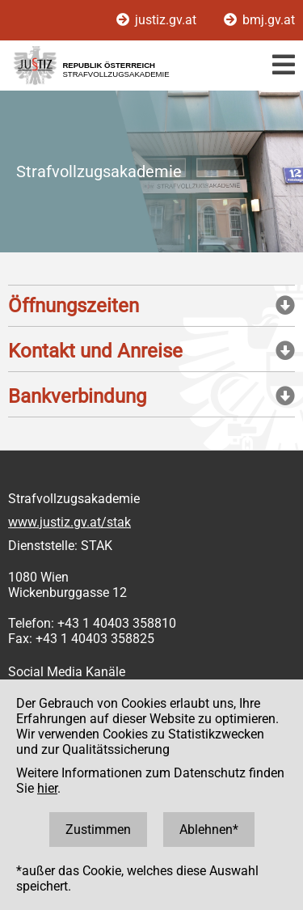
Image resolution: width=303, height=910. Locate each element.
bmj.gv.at (259, 20)
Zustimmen (98, 829)
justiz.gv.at (158, 20)
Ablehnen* (208, 829)
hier (47, 788)
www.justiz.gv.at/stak (69, 522)
